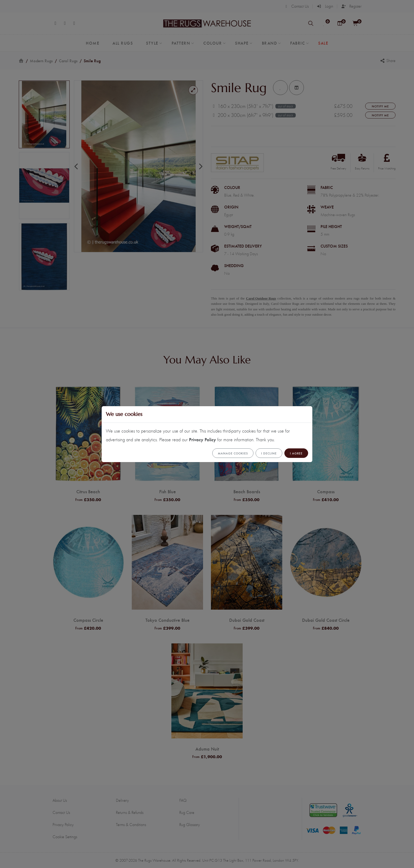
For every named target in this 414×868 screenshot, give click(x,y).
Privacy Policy (202, 439)
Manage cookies (233, 453)
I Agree (296, 453)
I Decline (269, 453)
